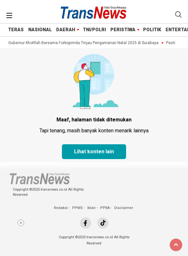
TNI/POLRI (94, 29)
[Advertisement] (94, 236)
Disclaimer (123, 207)
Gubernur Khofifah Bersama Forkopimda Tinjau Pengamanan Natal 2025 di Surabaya (84, 43)
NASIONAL (40, 29)
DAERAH (65, 29)
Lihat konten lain (94, 152)
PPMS (77, 207)
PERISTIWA (122, 29)
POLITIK (152, 29)
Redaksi (61, 207)
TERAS (16, 29)
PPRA (105, 207)
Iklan (91, 207)
